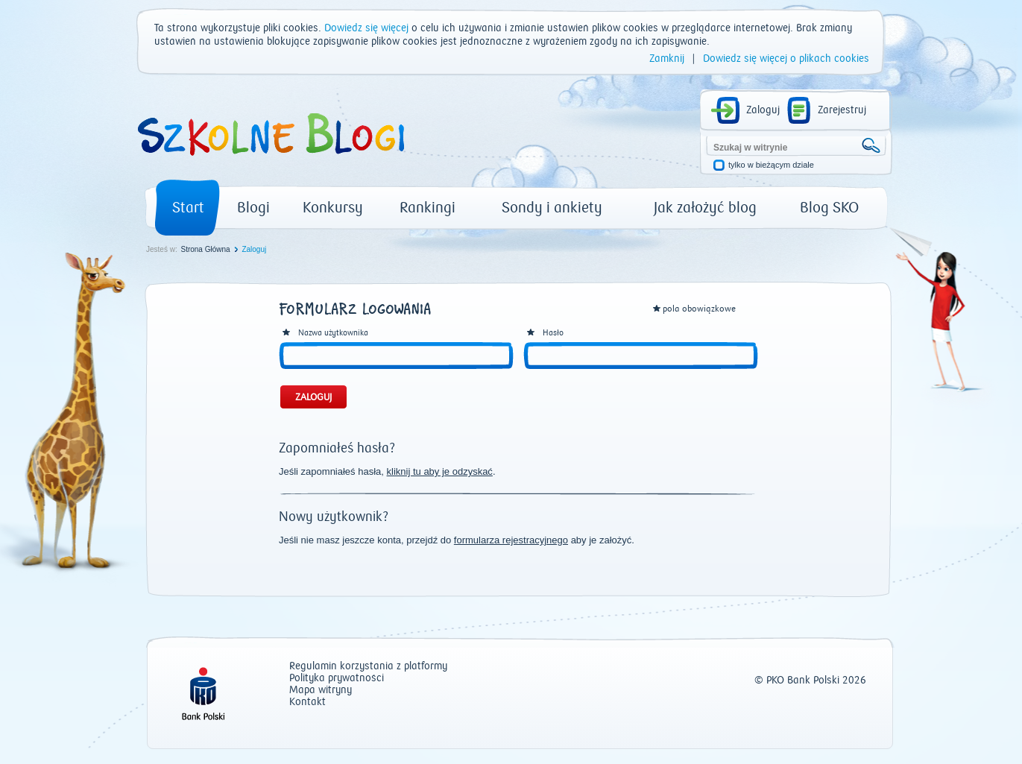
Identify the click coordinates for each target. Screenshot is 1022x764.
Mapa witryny (320, 690)
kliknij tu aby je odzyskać (440, 471)
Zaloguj (763, 110)
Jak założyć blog (705, 207)
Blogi (253, 207)
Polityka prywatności (336, 678)
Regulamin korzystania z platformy (368, 666)
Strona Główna (205, 249)
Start (188, 207)
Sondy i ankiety (552, 207)
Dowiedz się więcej (366, 28)
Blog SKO (829, 207)
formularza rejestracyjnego (511, 540)
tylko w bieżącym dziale (771, 165)
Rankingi (427, 207)
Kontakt (307, 702)
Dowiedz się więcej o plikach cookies (786, 59)
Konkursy (333, 207)
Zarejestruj (842, 110)
